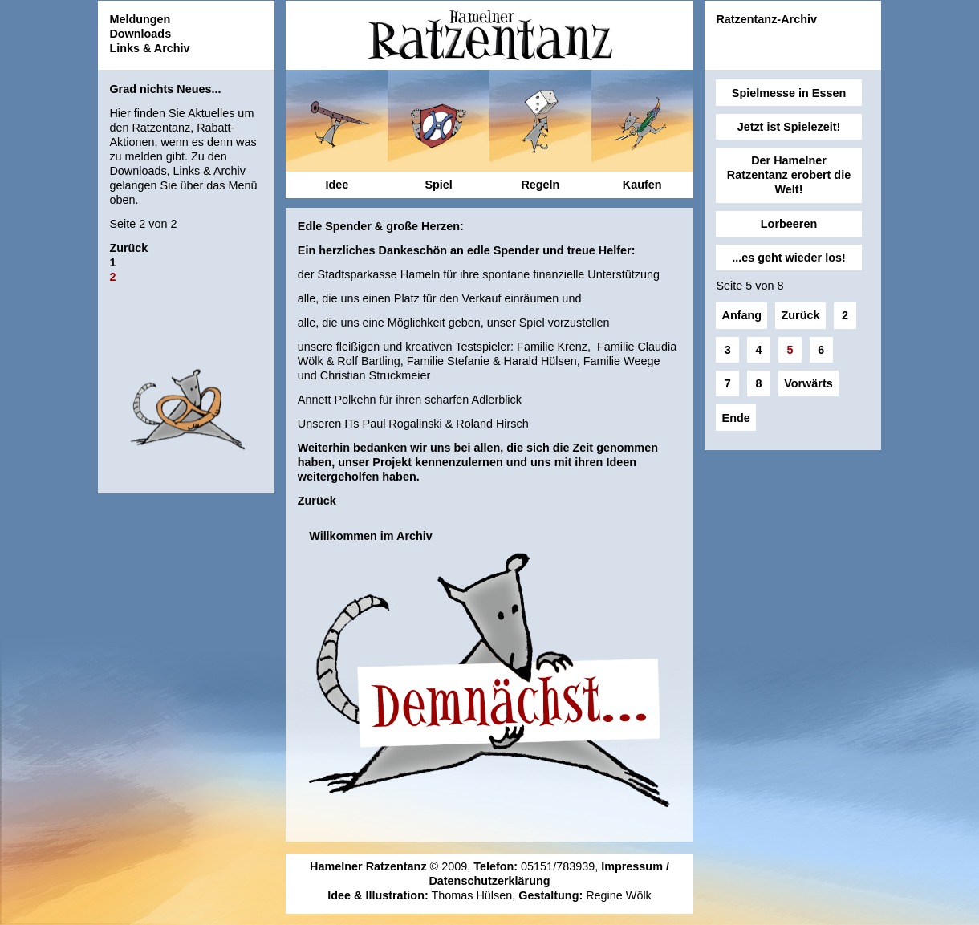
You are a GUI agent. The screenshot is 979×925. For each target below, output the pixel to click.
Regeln (540, 184)
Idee (336, 184)
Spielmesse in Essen (789, 93)
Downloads (140, 33)
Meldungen (139, 19)
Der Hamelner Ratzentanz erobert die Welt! (789, 175)
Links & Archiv (149, 48)
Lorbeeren (789, 223)
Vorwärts (808, 383)
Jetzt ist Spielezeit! (789, 126)
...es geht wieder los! (789, 257)
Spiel (438, 184)
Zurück (128, 247)
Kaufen (642, 184)
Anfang (742, 315)
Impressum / (635, 866)
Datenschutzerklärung (489, 880)
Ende (736, 418)
